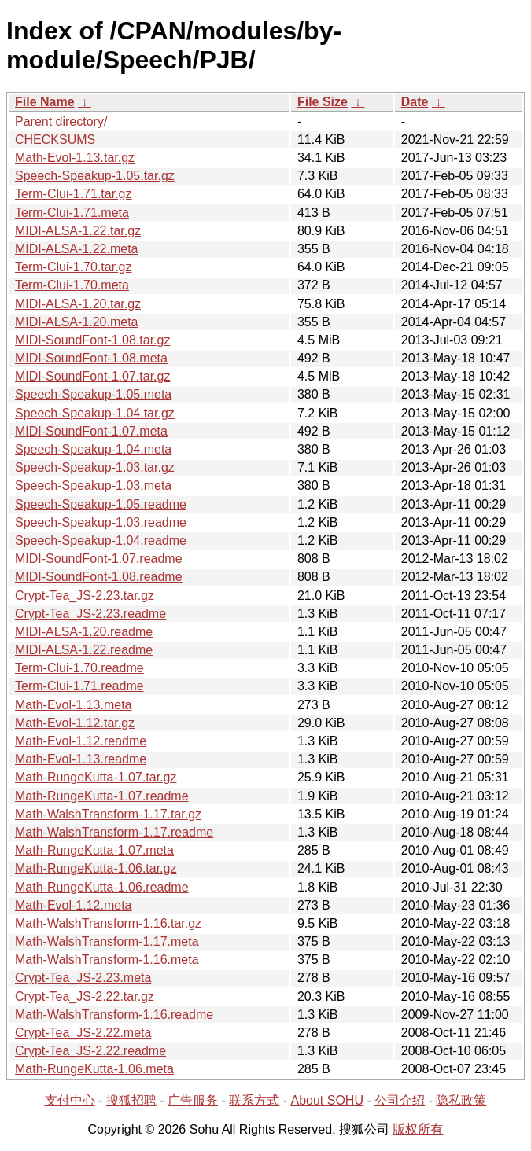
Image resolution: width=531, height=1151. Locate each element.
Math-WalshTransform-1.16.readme (114, 1014)
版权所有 (418, 1129)
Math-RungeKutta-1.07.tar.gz (95, 777)
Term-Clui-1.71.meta (72, 212)
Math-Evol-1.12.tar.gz (75, 723)
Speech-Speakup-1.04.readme (100, 540)
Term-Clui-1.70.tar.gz (73, 267)
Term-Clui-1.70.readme (79, 668)
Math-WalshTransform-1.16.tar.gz (108, 923)
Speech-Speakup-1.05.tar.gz (95, 175)
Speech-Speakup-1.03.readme (100, 522)
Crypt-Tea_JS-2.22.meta (83, 1032)
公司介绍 (399, 1100)
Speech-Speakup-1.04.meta (93, 449)
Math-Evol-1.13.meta (73, 705)
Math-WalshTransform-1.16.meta (107, 959)
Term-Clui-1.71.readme (79, 686)
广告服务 (193, 1100)
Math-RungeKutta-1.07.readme (102, 796)
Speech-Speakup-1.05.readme (100, 504)
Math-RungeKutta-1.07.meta (94, 850)
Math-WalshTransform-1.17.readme (114, 832)
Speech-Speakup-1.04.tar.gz (95, 413)
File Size (322, 101)
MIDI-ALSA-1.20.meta (76, 322)
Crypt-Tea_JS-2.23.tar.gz (84, 595)
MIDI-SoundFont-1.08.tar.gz (92, 340)
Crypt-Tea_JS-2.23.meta (83, 977)
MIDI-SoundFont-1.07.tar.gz (92, 376)
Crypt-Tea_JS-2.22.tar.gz (84, 996)
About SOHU (326, 1100)
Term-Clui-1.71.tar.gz (73, 193)
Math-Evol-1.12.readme (80, 741)
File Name (45, 101)
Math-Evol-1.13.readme (80, 759)
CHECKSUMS (55, 139)
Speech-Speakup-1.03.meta (93, 485)
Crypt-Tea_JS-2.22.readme (90, 1050)
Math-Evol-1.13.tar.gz (75, 157)
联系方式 (254, 1100)
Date (415, 101)
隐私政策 (461, 1100)
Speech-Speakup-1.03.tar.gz (95, 467)
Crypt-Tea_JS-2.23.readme (90, 613)
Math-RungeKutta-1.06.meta (94, 1069)
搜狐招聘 (131, 1100)
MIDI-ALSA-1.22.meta (76, 249)
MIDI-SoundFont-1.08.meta (91, 358)
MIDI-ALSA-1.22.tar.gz (78, 230)
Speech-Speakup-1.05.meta (93, 394)
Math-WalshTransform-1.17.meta (107, 941)
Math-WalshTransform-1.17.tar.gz (108, 814)
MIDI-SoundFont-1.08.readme (99, 576)
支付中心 (70, 1100)
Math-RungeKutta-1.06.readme (102, 887)
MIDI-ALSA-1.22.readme (84, 649)
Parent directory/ (61, 121)
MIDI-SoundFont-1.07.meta (91, 431)
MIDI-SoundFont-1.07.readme (99, 558)
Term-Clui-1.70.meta (72, 285)
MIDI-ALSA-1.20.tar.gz (78, 304)
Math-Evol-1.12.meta (73, 905)
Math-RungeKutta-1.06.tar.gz (95, 868)
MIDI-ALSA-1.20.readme (84, 631)
